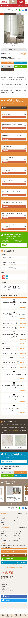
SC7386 (7, 447)
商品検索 (3, 586)
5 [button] (19, 504)
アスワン (3, 522)
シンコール (16, 519)
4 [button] (17, 504)
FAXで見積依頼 (8, 558)
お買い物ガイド (4, 584)
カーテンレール (17, 531)
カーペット (3, 538)
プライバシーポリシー (6, 588)
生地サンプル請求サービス (13, 430)
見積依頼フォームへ (7, 245)
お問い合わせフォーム (8, 551)
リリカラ (3, 524)
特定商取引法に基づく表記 (7, 590)
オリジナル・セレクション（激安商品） (10, 540)
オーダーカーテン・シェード (10, 13)
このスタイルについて (6, 114)
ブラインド (3, 533)
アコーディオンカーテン (19, 536)
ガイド (12, 3)
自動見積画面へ (5, 116)
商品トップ (11, 472)
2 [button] (11, 504)
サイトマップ (4, 591)
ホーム (3, 13)
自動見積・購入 (23, 472)
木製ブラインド (4, 535)
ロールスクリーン (18, 533)
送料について (7, 107)
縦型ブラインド (17, 535)
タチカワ (3, 517)
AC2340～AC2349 (11, 497)
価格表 (24, 114)
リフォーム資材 (17, 538)
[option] (14, 31)
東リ (15, 520)
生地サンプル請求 (18, 62)
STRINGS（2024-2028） (9, 58)
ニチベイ (16, 517)
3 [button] (14, 504)
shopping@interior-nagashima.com (15, 567)
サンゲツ (2, 58)
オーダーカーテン (5, 531)
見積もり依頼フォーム (8, 555)
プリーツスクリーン (5, 536)
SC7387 (20, 447)
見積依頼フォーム (18, 66)
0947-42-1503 (21, 562)
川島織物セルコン (5, 519)
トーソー (3, 520)
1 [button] (8, 504)
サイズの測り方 (10, 66)
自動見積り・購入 (9, 62)
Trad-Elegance (17, 58)
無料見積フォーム (21, 2)
